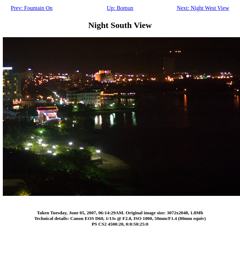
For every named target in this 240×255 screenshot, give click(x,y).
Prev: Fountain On (32, 8)
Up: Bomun (120, 8)
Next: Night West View (203, 8)
